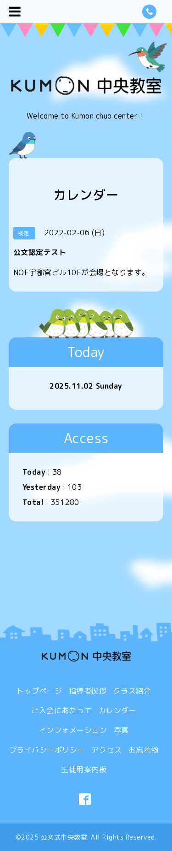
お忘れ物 (143, 750)
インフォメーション (73, 730)
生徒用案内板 (83, 769)
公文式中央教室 (64, 837)
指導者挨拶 (88, 691)
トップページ (39, 691)
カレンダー (118, 710)
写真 (121, 730)
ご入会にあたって (61, 710)
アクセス (106, 750)
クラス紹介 (132, 691)
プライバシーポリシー (47, 750)
